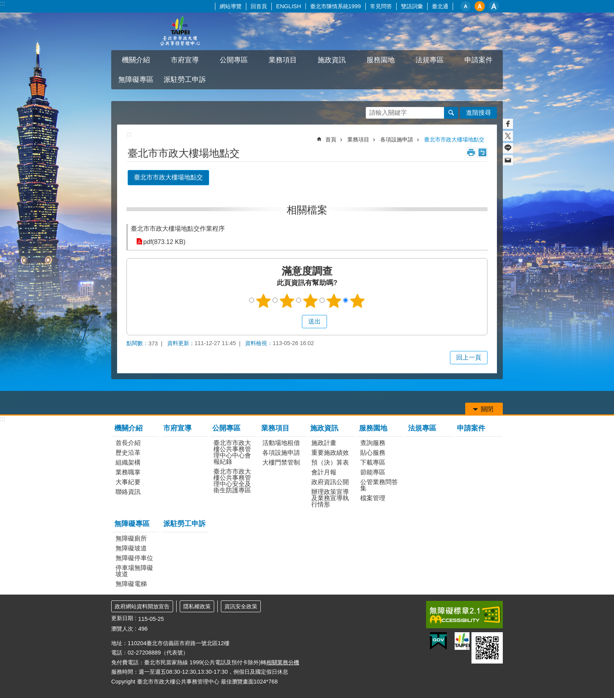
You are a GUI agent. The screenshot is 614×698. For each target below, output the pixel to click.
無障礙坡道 (131, 548)
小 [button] (465, 6)
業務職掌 (128, 472)
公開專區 (234, 60)
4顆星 (334, 300)
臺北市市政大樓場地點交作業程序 (178, 228)
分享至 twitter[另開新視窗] (508, 136)
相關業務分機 (282, 662)
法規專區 (429, 60)
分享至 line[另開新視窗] (508, 148)
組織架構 (128, 462)
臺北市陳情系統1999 (335, 6)
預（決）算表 (330, 462)
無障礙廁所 (131, 538)
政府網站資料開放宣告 (142, 606)
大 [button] (494, 6)
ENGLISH (288, 6)
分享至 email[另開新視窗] (508, 160)
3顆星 (310, 300)
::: (2, 3)
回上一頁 (468, 357)
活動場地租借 (281, 442)
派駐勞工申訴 (185, 79)
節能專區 (372, 472)
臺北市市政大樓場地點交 (454, 139)
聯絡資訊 (128, 491)
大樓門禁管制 (281, 462)
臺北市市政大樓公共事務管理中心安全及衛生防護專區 (232, 481)
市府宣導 (185, 60)
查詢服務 (372, 442)
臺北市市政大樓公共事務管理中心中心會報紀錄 (232, 452)
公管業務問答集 (379, 485)
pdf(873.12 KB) (164, 241)
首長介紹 (128, 442)
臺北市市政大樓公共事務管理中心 (179, 31)
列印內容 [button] (471, 152)
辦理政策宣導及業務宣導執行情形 (330, 498)
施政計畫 (323, 442)
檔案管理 (372, 498)
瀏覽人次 (122, 629)
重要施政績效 (330, 452)
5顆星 (357, 300)
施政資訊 (332, 60)
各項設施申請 (396, 139)
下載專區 (372, 462)
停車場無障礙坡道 (134, 570)
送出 (294, 321)
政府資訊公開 (330, 482)
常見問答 (381, 6)
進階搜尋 (478, 112)
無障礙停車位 (134, 558)
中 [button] (480, 6)
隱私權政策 (197, 606)
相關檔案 (307, 209)
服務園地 (381, 60)
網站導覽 (231, 6)
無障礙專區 (136, 79)
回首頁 (259, 6)
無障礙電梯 (131, 583)
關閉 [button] (487, 409)
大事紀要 (128, 482)
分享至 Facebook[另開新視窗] (508, 124)
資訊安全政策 (240, 606)
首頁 (330, 139)
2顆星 (287, 300)
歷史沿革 (128, 452)
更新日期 (122, 618)
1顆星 (263, 300)
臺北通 (440, 6)
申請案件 (478, 60)
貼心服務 (372, 452)
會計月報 (323, 472)
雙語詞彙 (412, 6)
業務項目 (283, 60)
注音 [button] (482, 152)
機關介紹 (136, 60)
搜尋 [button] (451, 113)
